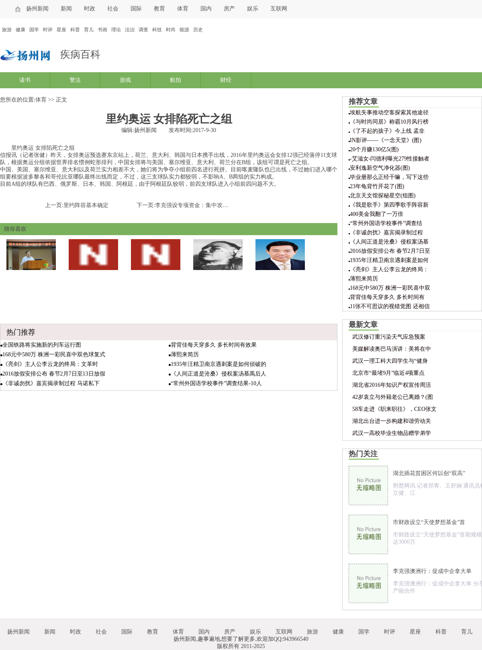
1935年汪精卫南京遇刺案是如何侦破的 (218, 364)
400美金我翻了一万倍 (376, 214)
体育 (182, 9)
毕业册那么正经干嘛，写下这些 (389, 177)
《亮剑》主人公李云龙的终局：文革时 (50, 364)
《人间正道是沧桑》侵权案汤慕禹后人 (218, 374)
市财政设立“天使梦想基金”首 (429, 522)
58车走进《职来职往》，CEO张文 (394, 409)
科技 (157, 29)
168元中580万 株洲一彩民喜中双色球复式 (53, 354)
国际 (136, 9)
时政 (89, 9)
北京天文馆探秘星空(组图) (382, 196)
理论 (116, 29)
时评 (48, 29)
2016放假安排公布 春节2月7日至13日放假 (53, 374)
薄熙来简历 (185, 354)
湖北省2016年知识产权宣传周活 (391, 385)
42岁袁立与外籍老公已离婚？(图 (392, 397)
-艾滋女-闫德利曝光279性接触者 (389, 159)
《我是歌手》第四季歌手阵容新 (389, 205)
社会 (112, 9)
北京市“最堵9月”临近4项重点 (388, 373)
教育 (159, 9)
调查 (143, 29)
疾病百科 (80, 54)
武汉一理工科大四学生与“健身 (390, 361)
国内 (206, 9)
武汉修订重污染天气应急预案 (388, 337)
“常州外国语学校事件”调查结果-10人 (216, 383)
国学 (34, 29)
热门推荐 (20, 332)
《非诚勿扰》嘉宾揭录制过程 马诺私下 (51, 383)
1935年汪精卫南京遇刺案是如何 (389, 260)
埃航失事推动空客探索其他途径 (389, 113)
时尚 (171, 29)
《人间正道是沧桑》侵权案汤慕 (389, 242)
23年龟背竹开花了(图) (377, 186)
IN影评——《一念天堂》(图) (385, 140)
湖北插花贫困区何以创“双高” (429, 473)
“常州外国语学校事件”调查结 (386, 223)
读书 (25, 80)
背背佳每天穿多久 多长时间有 (387, 297)
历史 (198, 29)
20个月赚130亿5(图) (374, 149)
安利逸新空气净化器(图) (380, 168)
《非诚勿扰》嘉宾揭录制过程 (386, 233)
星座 (61, 29)
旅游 (7, 29)
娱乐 (252, 9)
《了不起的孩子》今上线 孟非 (387, 131)
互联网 (278, 9)
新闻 (66, 9)
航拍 (175, 80)
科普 (75, 29)
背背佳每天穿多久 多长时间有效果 (214, 345)
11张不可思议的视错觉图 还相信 (390, 306)
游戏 (125, 80)
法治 (130, 29)
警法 (75, 80)
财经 (225, 80)
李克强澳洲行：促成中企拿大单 (432, 571)
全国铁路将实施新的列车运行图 (41, 345)
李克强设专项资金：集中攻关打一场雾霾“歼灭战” (216, 205)
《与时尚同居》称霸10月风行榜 (389, 122)
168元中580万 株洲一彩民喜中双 (390, 288)
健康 (20, 29)
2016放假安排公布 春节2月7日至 (390, 251)
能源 (184, 29)
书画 (102, 29)
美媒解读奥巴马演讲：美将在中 (391, 349)
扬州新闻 (37, 9)
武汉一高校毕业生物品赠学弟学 (391, 433)
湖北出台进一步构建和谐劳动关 (391, 421)
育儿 (89, 29)
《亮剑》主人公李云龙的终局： (389, 269)
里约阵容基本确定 (85, 205)
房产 (229, 9)
